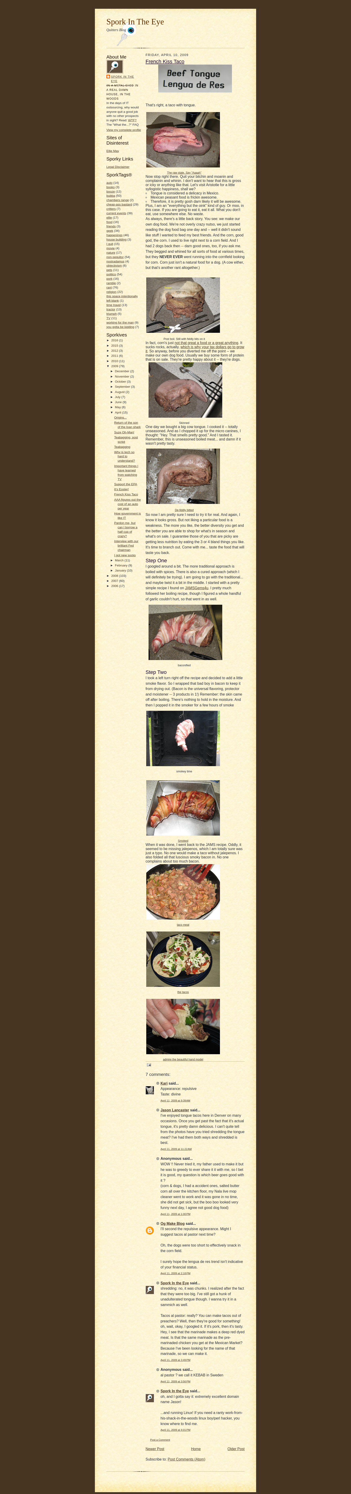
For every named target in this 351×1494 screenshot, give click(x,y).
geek (109, 230)
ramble (111, 283)
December (122, 371)
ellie (109, 217)
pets (109, 270)
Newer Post (155, 1449)
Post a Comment (160, 1439)
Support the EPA (125, 484)
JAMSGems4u (196, 588)
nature (110, 252)
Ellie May (112, 151)
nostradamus (115, 261)
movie (110, 248)
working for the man (120, 322)
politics (111, 274)
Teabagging (122, 447)
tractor (110, 309)
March (119, 560)
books (110, 187)
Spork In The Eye (135, 21)
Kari (164, 1083)
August (120, 392)
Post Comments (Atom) (186, 1459)
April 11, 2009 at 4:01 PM (175, 1429)
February (121, 565)
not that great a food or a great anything (206, 343)
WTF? (132, 120)
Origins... (120, 417)
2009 (115, 366)
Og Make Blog (173, 1224)
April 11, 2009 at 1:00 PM (175, 1213)
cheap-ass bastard (119, 204)
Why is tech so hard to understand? (124, 456)
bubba (110, 195)
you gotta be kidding (120, 327)
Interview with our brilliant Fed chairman (126, 545)
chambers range (117, 200)
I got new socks (125, 555)
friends (111, 226)
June (119, 402)
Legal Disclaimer (117, 167)
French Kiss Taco (126, 494)
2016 (115, 340)
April (118, 412)
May (118, 407)
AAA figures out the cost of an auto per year (127, 504)
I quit (109, 244)
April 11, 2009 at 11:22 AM (176, 1148)
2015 (115, 345)
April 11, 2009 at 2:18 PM (175, 1273)
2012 (115, 350)
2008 (115, 575)
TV (108, 318)
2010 (115, 361)
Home (196, 1449)
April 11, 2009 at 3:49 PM (175, 1359)
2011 (115, 355)
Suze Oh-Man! (124, 432)
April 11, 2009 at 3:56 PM (175, 1381)
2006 (115, 586)
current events (116, 213)
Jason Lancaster (175, 1110)
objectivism (114, 265)
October (121, 381)
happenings (114, 235)
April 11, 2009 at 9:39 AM (175, 1100)
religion (111, 292)
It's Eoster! (121, 489)
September (123, 386)
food (109, 222)
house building (116, 239)
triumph (111, 313)
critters (111, 209)
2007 (115, 581)
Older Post (236, 1449)
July (118, 397)
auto (109, 183)
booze (110, 191)
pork (109, 278)
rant (109, 287)
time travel (113, 305)
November (122, 376)
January (121, 570)
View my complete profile (123, 130)
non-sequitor (115, 257)
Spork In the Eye (122, 79)
